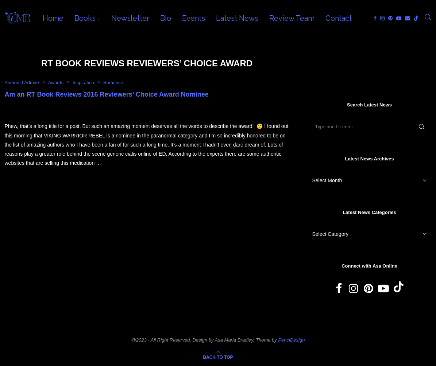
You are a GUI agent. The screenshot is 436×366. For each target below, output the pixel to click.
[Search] (428, 18)
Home (53, 18)
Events (193, 18)
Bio (165, 18)
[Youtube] (398, 18)
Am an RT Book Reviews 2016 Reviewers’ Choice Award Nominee (107, 94)
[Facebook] (375, 18)
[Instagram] (382, 18)
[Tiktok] (416, 18)
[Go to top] (218, 357)
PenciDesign (291, 340)
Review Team (292, 18)
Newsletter (130, 18)
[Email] (407, 18)
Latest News (237, 18)
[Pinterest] (390, 18)
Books (85, 18)
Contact (338, 18)
